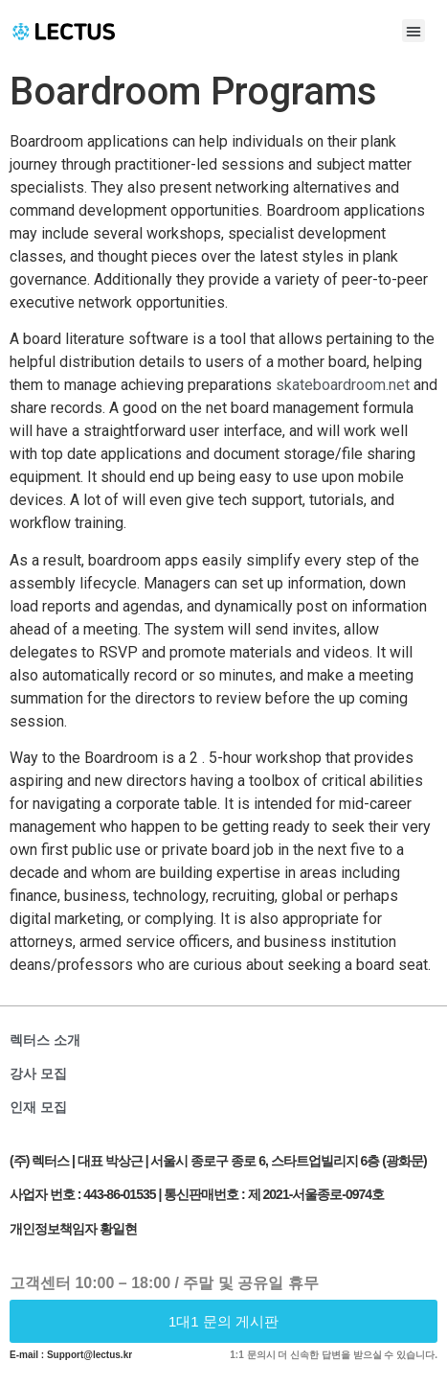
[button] (413, 30)
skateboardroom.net (343, 385)
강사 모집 (38, 1073)
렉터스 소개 (45, 1040)
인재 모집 (38, 1107)
